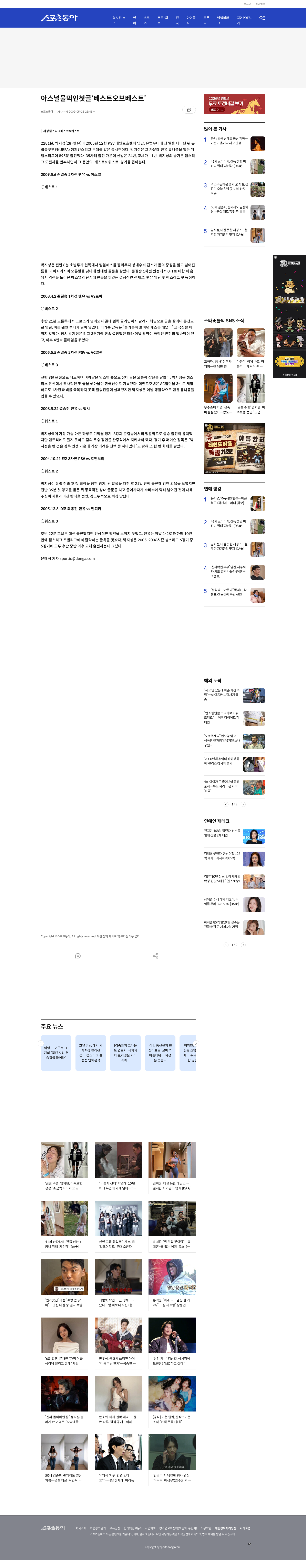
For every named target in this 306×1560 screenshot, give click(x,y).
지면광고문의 (98, 1528)
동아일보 (260, 4)
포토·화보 (162, 20)
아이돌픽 (191, 20)
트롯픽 (206, 20)
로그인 (247, 4)
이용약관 (206, 1528)
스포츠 (147, 20)
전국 (177, 20)
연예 (134, 20)
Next (243, 804)
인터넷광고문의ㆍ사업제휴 (140, 1528)
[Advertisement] (153, 57)
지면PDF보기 (244, 20)
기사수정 (77, 112)
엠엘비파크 (223, 20)
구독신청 (115, 1528)
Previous (226, 804)
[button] (41, 1043)
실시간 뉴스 (119, 20)
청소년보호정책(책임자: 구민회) (178, 1528)
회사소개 (81, 1528)
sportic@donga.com (77, 558)
